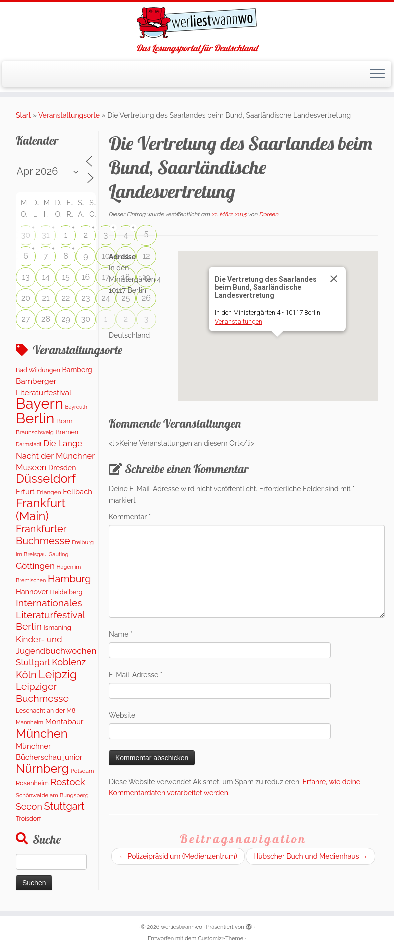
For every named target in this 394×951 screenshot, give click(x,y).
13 (26, 277)
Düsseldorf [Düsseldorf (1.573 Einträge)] (46, 479)
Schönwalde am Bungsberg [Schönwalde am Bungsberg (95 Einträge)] (52, 795)
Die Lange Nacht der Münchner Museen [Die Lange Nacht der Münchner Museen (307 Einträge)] (55, 455)
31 (46, 235)
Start (23, 116)
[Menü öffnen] (377, 74)
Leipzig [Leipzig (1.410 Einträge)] (57, 674)
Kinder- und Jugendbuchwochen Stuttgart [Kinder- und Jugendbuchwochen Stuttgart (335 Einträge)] (56, 651)
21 (46, 298)
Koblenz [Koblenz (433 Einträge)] (69, 662)
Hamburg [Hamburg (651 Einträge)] (70, 579)
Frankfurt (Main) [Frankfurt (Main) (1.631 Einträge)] (41, 509)
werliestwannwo (181, 927)
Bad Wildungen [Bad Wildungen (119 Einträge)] (38, 370)
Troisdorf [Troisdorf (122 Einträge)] (29, 818)
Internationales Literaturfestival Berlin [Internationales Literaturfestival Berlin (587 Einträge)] (50, 615)
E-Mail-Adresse (135, 675)
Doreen (269, 214)
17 (106, 277)
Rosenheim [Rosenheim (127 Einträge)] (32, 783)
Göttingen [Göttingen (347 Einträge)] (35, 566)
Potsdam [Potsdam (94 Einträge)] (82, 771)
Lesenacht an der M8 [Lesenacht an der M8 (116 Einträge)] (46, 710)
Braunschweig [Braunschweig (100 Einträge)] (35, 432)
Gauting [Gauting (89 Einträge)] (58, 555)
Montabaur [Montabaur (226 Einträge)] (65, 722)
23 (86, 298)
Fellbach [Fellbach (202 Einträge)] (77, 492)
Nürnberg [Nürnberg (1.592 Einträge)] (42, 769)
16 (86, 277)
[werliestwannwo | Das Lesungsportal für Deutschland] (197, 23)
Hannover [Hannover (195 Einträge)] (32, 592)
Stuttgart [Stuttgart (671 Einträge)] (64, 806)
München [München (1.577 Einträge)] (42, 734)
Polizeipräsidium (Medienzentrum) (178, 856)
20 (26, 298)
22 (66, 298)
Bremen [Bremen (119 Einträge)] (67, 432)
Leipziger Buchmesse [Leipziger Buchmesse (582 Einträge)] (42, 692)
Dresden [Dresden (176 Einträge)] (62, 468)
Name (121, 634)
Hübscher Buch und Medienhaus (311, 856)
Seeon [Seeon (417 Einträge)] (29, 807)
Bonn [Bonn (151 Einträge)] (64, 421)
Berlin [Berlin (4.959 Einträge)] (35, 418)
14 (46, 277)
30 (26, 235)
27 (26, 319)
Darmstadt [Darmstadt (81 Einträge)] (29, 445)
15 (66, 277)
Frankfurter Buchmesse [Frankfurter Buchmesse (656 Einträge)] (43, 535)
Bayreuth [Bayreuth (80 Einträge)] (77, 407)
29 (66, 319)
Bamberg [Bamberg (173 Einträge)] (77, 370)
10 (106, 256)
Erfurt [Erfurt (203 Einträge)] (25, 492)
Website (122, 716)
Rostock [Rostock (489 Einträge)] (67, 782)
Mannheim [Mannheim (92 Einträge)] (30, 722)
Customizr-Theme (221, 939)
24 (106, 298)
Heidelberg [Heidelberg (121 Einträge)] (66, 592)
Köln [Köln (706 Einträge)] (26, 675)
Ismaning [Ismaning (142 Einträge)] (58, 628)
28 (46, 319)
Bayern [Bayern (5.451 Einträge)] (40, 403)
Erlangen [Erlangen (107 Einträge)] (48, 492)
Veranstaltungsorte (69, 116)
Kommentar (130, 517)
